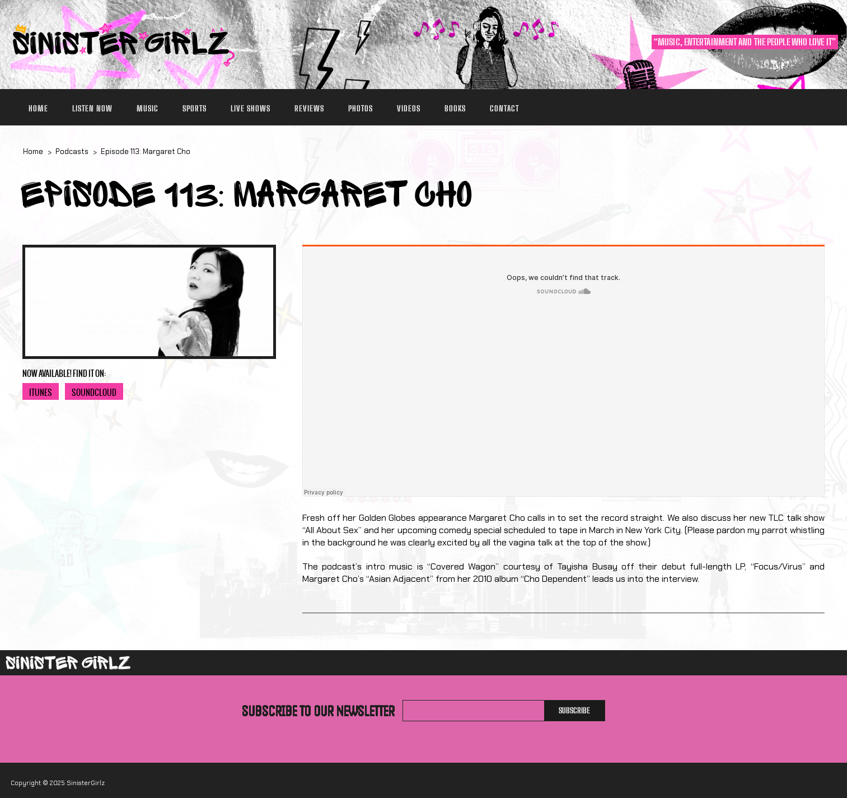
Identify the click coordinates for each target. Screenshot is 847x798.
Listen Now (92, 108)
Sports (194, 108)
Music (147, 108)
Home (38, 108)
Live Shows (250, 108)
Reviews (309, 108)
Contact (504, 108)
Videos (408, 108)
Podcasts (71, 151)
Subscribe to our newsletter (318, 710)
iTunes (40, 392)
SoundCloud (94, 392)
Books (455, 108)
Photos (360, 108)
